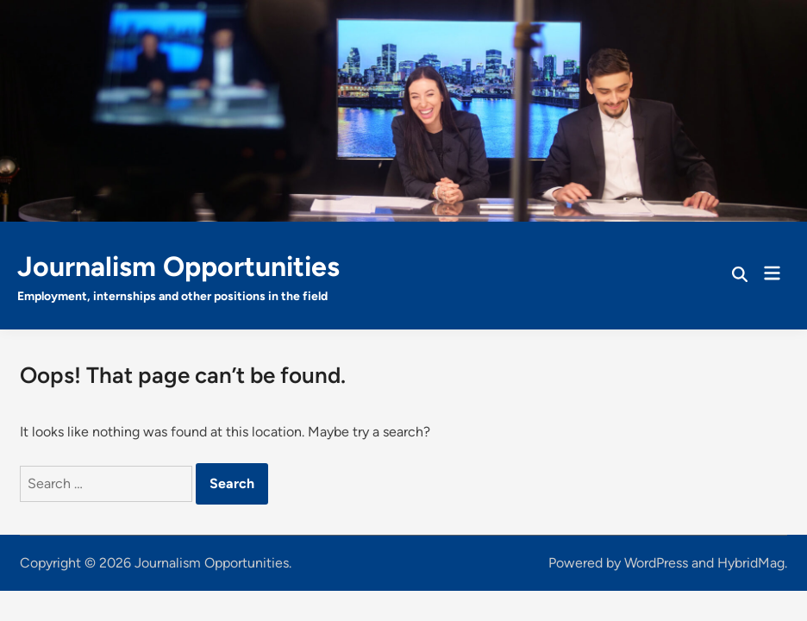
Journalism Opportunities (178, 266)
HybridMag (751, 563)
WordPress (656, 563)
